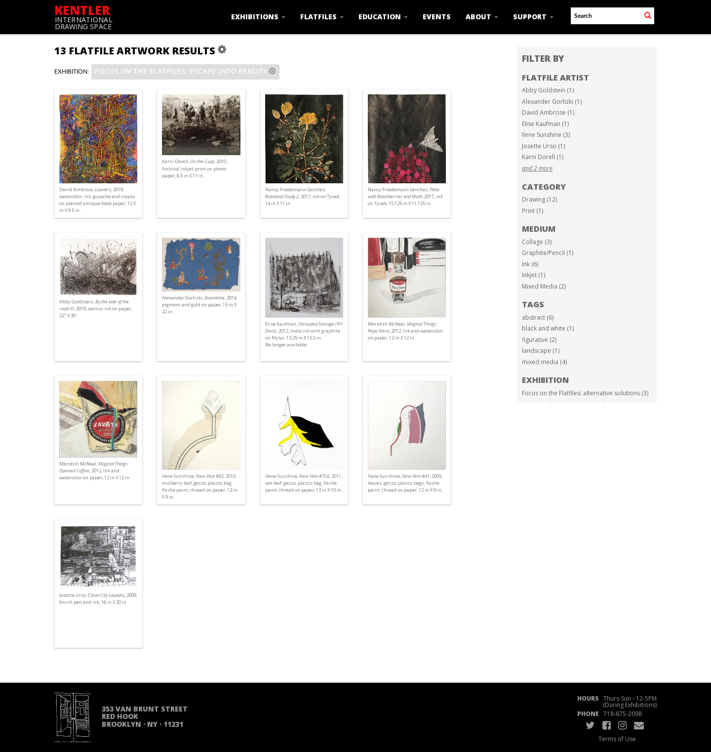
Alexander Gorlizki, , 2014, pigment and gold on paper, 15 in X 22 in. (199, 304)
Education (383, 16)
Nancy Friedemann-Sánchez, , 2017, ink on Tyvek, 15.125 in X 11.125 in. (405, 196)
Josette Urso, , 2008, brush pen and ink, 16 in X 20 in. (98, 598)
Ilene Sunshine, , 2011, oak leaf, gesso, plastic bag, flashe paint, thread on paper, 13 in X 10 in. (303, 483)
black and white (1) (548, 328)
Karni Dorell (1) (542, 157)
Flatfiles (322, 16)
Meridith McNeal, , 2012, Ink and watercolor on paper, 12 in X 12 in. (405, 331)
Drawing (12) (539, 199)
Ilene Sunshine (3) (546, 134)
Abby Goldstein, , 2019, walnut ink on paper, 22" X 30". (95, 308)
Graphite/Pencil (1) (547, 253)
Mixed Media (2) (544, 286)
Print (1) (532, 211)
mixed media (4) (544, 362)
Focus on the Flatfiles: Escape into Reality (185, 71)
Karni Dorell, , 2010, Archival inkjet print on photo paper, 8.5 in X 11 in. (194, 168)
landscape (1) (540, 350)
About (482, 16)
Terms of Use (617, 739)
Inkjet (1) (533, 275)
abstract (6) (537, 317)
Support (533, 16)
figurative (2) (539, 339)
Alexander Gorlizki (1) (552, 101)
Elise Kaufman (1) (545, 124)
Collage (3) (537, 242)
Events (437, 16)
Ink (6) (530, 264)
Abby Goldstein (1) (548, 90)
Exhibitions (258, 16)
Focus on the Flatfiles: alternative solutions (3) (585, 393)
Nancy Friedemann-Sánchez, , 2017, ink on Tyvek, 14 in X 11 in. (302, 196)
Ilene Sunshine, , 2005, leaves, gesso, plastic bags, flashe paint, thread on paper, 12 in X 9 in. (405, 483)
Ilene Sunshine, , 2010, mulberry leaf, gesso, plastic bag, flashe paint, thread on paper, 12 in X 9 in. (199, 487)
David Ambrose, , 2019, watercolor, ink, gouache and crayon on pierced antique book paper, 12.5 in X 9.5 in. (97, 200)
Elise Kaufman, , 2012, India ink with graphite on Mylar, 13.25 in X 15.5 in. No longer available (304, 334)
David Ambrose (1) (548, 112)
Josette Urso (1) (543, 146)
